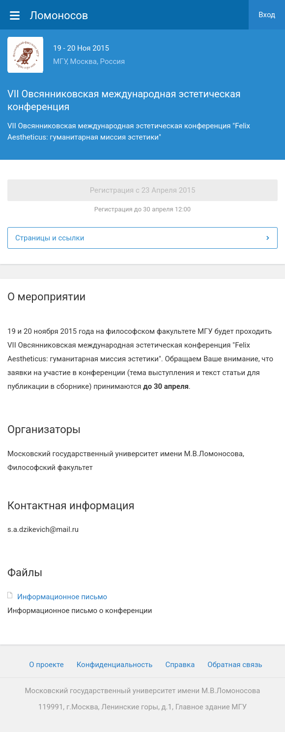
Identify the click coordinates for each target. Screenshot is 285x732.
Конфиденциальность (115, 664)
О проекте (46, 664)
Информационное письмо (62, 596)
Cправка (180, 664)
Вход (266, 14)
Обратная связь (234, 664)
